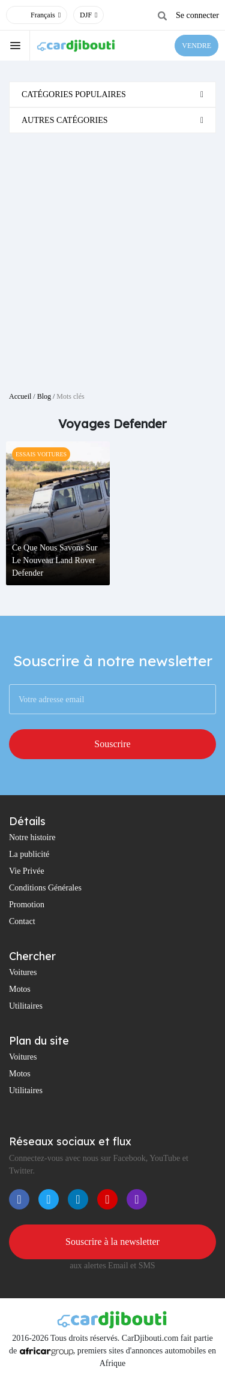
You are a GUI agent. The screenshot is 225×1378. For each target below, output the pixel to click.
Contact (22, 921)
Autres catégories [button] (65, 120)
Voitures (23, 972)
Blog (44, 396)
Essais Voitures (41, 454)
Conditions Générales (45, 887)
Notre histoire (32, 837)
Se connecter (197, 15)
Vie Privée (26, 870)
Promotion (26, 904)
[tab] (112, 94)
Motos (20, 989)
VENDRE (196, 45)
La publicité (29, 854)
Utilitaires (26, 1005)
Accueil (20, 396)
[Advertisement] (112, 257)
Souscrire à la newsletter (112, 1241)
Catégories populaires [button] (74, 94)
